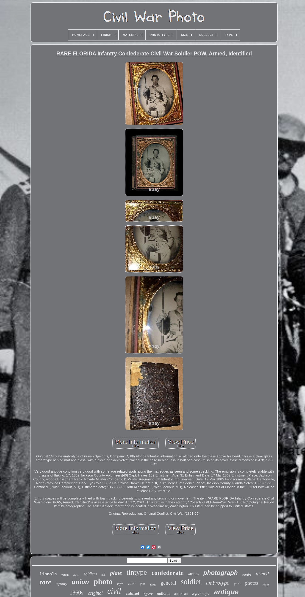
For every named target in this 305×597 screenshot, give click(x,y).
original (95, 593)
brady (153, 584)
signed (76, 575)
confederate (168, 572)
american (181, 594)
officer (148, 594)
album (193, 574)
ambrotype (217, 583)
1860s (76, 592)
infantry (61, 584)
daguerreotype (200, 594)
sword (266, 584)
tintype (137, 572)
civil (114, 591)
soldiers (90, 574)
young (65, 574)
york (237, 584)
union (80, 582)
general (168, 583)
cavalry (246, 574)
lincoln (48, 574)
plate (116, 573)
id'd (103, 574)
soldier (191, 581)
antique (226, 592)
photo (103, 581)
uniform (163, 593)
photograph (220, 572)
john (143, 584)
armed (262, 573)
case (131, 583)
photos (251, 583)
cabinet (132, 593)
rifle (120, 584)
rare (45, 582)
